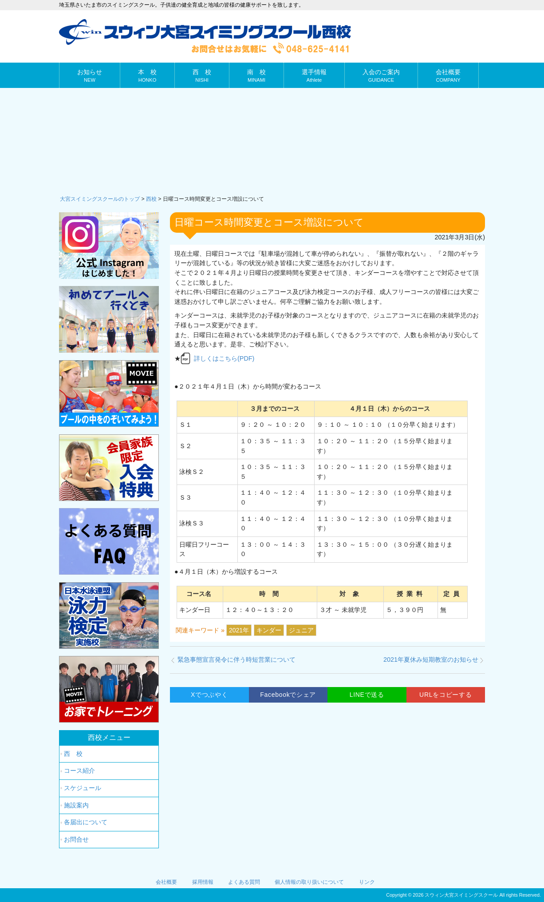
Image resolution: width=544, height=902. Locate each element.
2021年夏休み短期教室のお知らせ (430, 659)
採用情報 (202, 882)
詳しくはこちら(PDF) (224, 358)
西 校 (73, 753)
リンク (367, 882)
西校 (151, 199)
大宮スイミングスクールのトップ (100, 199)
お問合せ (76, 839)
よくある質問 (244, 882)
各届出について (85, 822)
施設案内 (76, 805)
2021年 (239, 630)
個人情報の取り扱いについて (309, 882)
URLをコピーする (445, 694)
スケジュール (82, 787)
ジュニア (301, 630)
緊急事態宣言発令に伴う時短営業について (236, 659)
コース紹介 (79, 770)
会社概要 (166, 882)
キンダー (268, 630)
